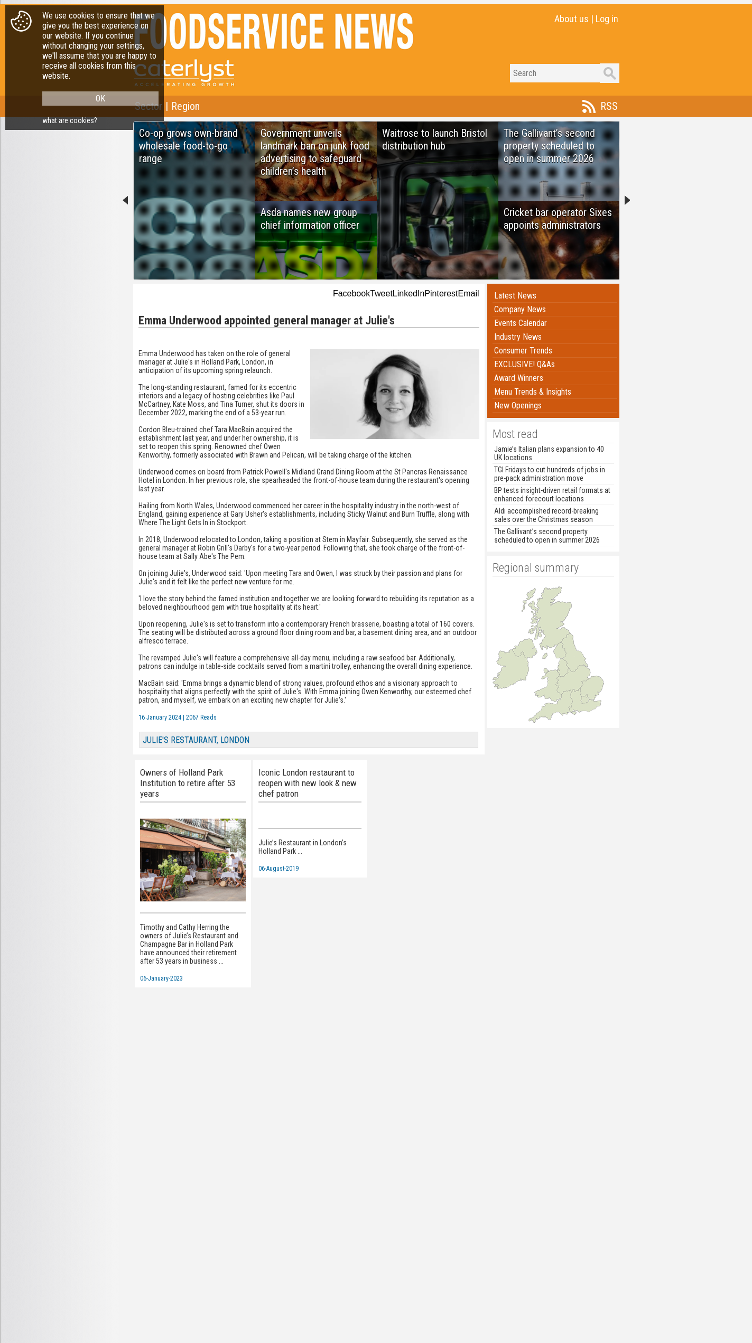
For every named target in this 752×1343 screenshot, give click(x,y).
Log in (607, 18)
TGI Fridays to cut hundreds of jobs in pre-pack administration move (549, 473)
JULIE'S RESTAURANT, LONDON (196, 740)
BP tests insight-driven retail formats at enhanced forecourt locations (552, 494)
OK (100, 99)
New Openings (518, 405)
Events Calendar (520, 323)
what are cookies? (69, 120)
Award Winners (518, 378)
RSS (609, 106)
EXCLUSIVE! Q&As (524, 364)
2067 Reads (201, 717)
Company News (520, 309)
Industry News (518, 337)
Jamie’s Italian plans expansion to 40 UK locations (549, 453)
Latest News (515, 296)
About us (571, 18)
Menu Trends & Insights (532, 392)
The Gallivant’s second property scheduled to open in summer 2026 (547, 535)
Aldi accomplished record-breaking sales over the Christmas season (546, 515)
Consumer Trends (523, 351)
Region (185, 106)
